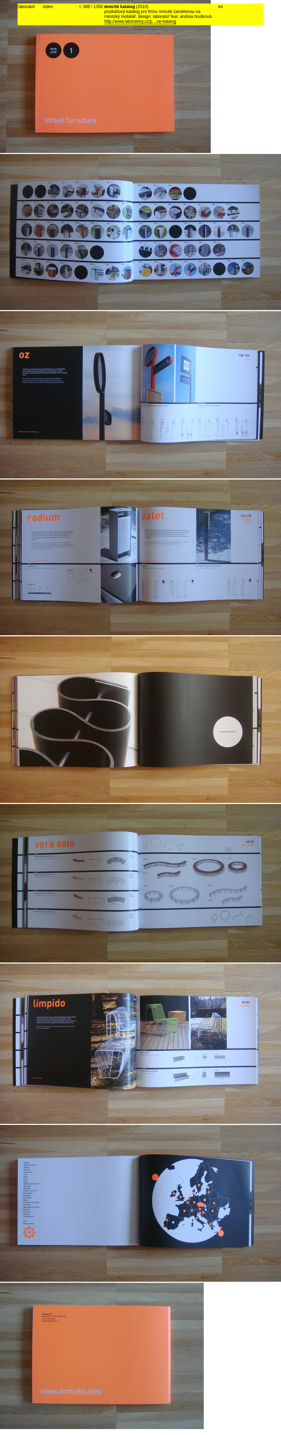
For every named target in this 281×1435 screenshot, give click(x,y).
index (48, 6)
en (220, 6)
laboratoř (26, 6)
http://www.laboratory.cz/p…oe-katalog (140, 21)
